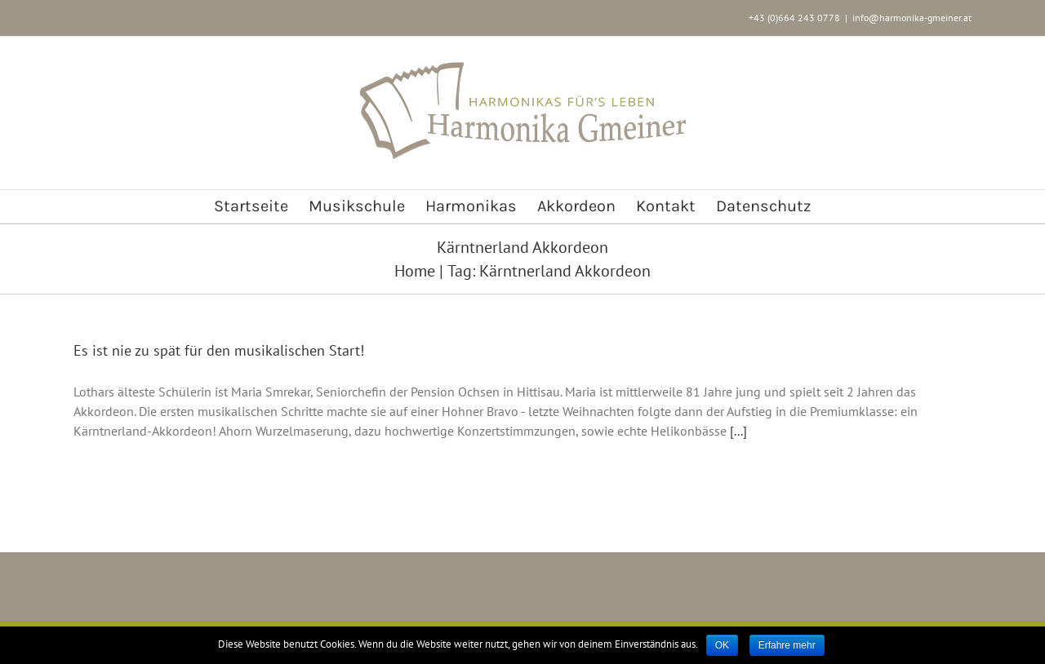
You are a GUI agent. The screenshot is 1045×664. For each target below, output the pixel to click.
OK (722, 645)
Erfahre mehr (787, 645)
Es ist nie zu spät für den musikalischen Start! (218, 350)
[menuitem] (251, 206)
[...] (738, 431)
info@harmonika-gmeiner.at (912, 17)
